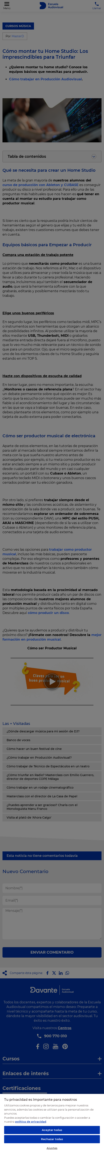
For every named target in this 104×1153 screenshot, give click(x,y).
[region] (52, 1123)
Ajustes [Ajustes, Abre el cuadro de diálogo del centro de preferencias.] (52, 1148)
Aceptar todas (52, 1130)
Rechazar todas (52, 1139)
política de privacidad (30, 1121)
